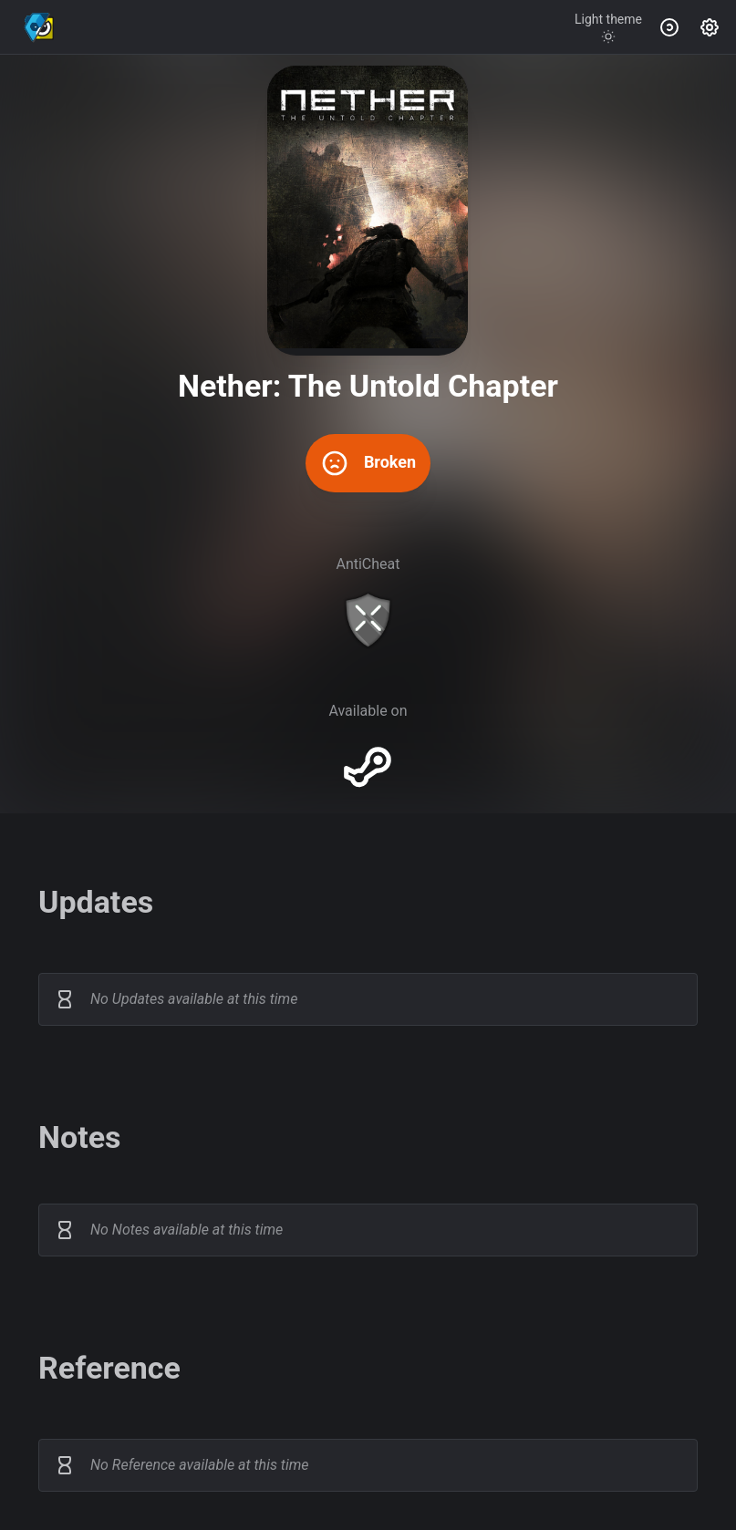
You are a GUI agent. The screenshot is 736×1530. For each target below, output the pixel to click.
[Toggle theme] (608, 27)
